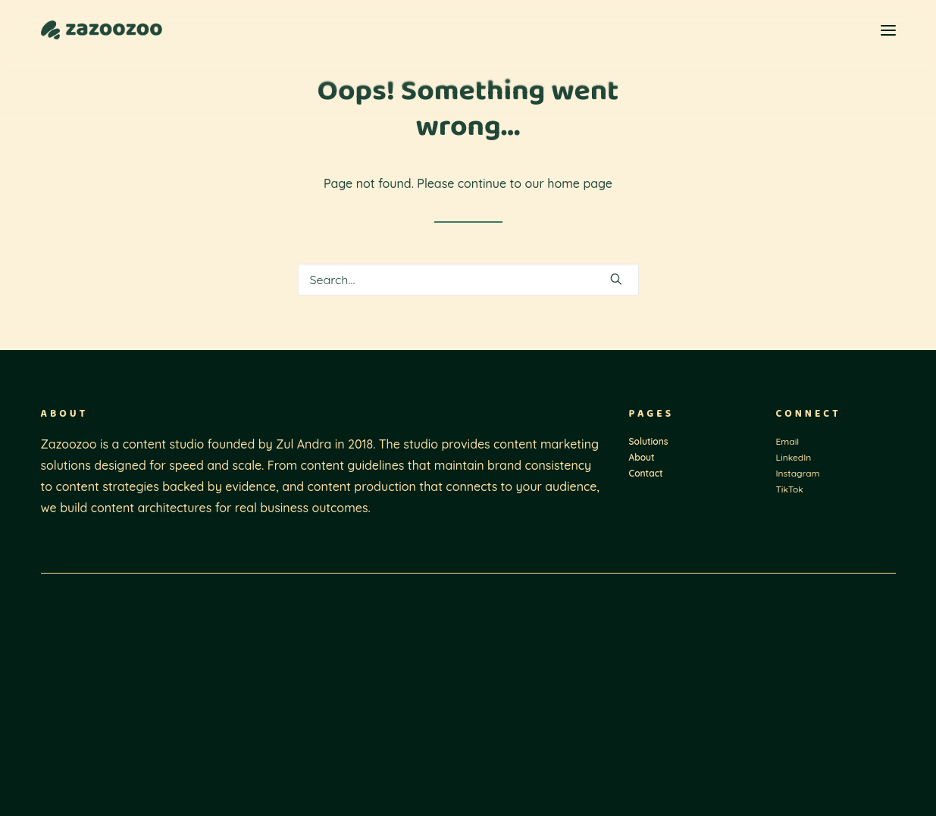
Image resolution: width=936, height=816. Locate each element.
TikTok (789, 489)
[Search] (468, 279)
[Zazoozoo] (101, 29)
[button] (888, 30)
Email (788, 441)
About (642, 457)
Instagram (798, 473)
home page (579, 183)
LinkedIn (794, 457)
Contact (646, 473)
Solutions (648, 441)
